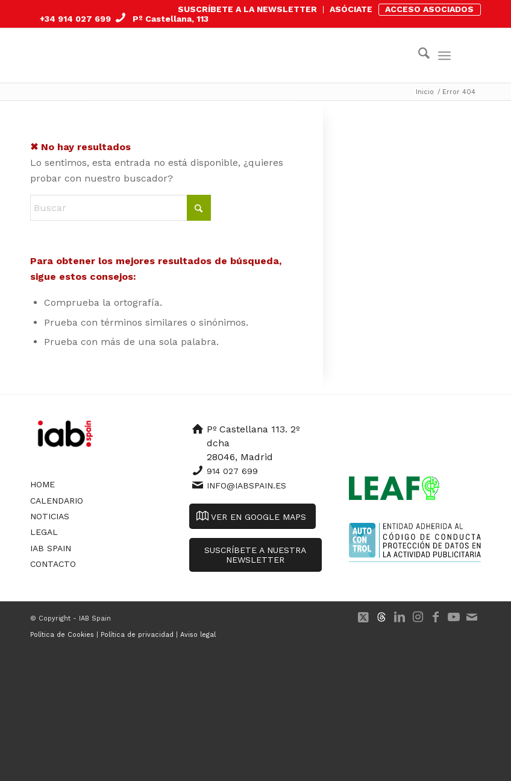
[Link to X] (363, 617)
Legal (44, 532)
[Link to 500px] (381, 617)
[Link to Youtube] (454, 617)
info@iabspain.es (246, 485)
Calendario (56, 500)
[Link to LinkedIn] (399, 617)
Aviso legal (198, 635)
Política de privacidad (137, 635)
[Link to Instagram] (418, 617)
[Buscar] (418, 55)
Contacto (53, 564)
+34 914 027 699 (75, 19)
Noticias (49, 516)
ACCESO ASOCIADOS (429, 9)
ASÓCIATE (351, 9)
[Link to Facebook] (436, 617)
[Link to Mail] (472, 617)
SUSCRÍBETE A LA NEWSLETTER (247, 9)
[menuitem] (248, 9)
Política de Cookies (62, 635)
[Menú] (444, 55)
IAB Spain (50, 548)
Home (42, 484)
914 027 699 (232, 471)
